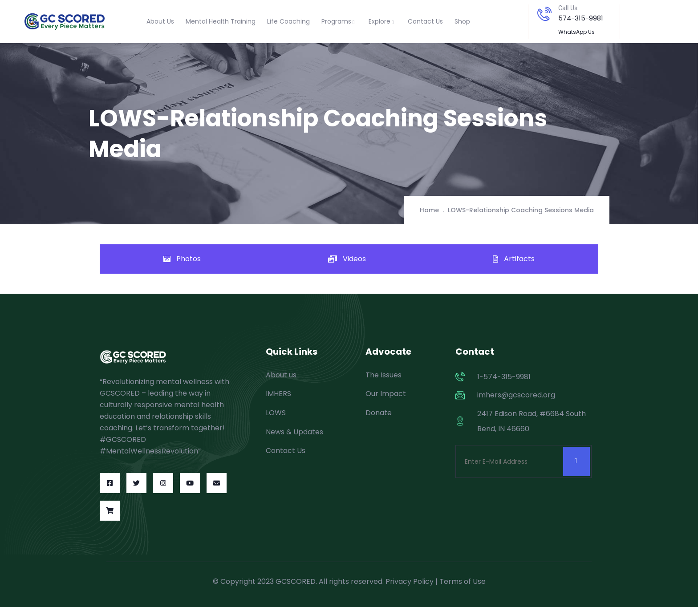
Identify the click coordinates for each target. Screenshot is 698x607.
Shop (462, 21)
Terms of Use (462, 581)
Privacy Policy (410, 581)
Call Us (567, 8)
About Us (160, 21)
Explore (382, 21)
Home (429, 210)
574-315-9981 (580, 18)
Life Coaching (288, 21)
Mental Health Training (221, 21)
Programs (339, 21)
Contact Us (425, 21)
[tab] (182, 259)
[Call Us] (544, 14)
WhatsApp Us (576, 32)
